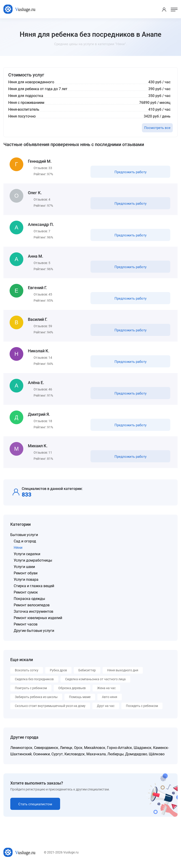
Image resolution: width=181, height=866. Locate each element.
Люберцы (115, 755)
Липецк (66, 748)
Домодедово (136, 755)
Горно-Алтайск (119, 748)
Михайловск (94, 748)
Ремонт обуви (25, 574)
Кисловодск (74, 755)
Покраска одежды (29, 599)
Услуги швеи (24, 567)
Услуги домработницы (33, 561)
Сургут (57, 755)
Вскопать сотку (26, 671)
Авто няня (109, 698)
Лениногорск (21, 748)
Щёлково (157, 755)
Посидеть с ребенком (142, 707)
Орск (78, 748)
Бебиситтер (87, 671)
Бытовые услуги (24, 536)
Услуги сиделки (27, 555)
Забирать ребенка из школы (36, 698)
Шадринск (143, 748)
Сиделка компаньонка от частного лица (95, 680)
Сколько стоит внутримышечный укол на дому (50, 707)
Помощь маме (79, 698)
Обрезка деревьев (72, 689)
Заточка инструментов (33, 612)
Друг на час (105, 707)
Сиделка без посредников (34, 680)
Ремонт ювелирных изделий (38, 619)
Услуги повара (26, 580)
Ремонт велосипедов (32, 606)
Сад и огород (25, 542)
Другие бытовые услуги (34, 631)
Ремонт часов (25, 625)
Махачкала (96, 755)
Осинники (41, 755)
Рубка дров (58, 671)
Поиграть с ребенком (31, 689)
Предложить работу (130, 172)
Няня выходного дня (122, 671)
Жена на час (106, 689)
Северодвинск (46, 748)
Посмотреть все (157, 128)
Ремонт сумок (26, 593)
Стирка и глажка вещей (34, 587)
